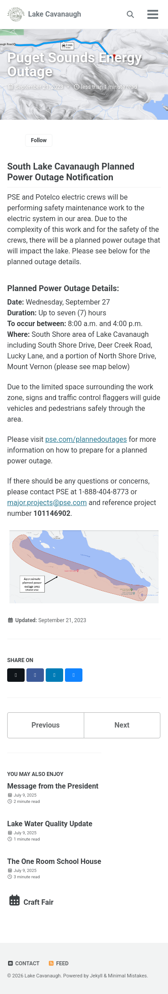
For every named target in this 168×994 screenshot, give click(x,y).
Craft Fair (30, 902)
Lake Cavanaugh (54, 14)
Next (122, 725)
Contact (23, 963)
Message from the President (53, 786)
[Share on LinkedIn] (54, 675)
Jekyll (96, 976)
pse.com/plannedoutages (86, 439)
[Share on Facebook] (35, 675)
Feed (58, 963)
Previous (45, 725)
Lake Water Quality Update (49, 824)
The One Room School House (54, 861)
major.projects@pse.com (47, 502)
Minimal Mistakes (127, 976)
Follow (39, 140)
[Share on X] (16, 675)
